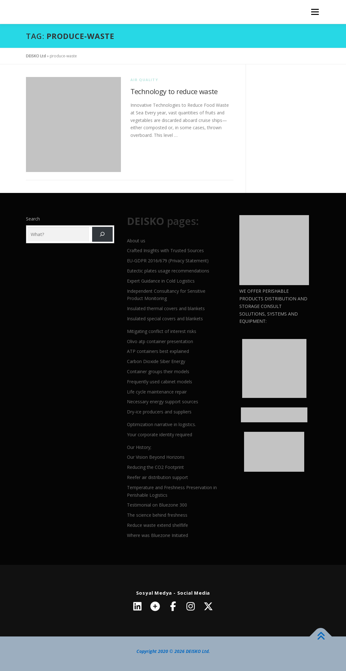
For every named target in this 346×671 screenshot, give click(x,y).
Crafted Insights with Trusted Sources (165, 250)
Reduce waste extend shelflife (157, 525)
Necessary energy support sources (162, 402)
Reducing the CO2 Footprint (155, 467)
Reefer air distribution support (157, 477)
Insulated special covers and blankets (165, 319)
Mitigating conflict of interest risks (161, 331)
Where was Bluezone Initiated (157, 535)
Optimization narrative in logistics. (161, 424)
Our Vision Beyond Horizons (156, 457)
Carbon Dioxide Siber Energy (156, 361)
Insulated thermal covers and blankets (166, 308)
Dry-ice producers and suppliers (159, 412)
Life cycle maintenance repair (157, 392)
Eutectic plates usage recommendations (168, 271)
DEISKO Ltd (36, 56)
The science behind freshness (157, 515)
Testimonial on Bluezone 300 (157, 505)
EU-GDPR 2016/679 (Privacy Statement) (168, 261)
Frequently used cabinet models (159, 382)
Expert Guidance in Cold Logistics (161, 281)
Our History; (139, 447)
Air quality (144, 79)
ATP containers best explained (158, 351)
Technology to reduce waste (174, 91)
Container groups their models (158, 371)
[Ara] (102, 234)
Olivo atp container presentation (160, 341)
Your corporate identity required (159, 434)
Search (33, 219)
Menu (314, 12)
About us (136, 241)
